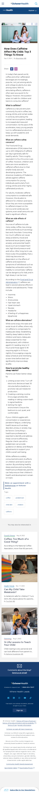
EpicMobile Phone (26, 768)
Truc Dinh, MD (10, 601)
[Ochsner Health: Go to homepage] (19, 3)
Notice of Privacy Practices (26, 721)
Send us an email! (19, 673)
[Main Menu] (3, 3)
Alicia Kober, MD (21, 58)
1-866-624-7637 (28, 687)
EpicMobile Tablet (11, 768)
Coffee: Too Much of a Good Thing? (16, 540)
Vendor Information (24, 725)
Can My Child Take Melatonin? (14, 591)
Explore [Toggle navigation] (32, 10)
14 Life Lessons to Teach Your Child (17, 643)
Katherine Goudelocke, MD (14, 654)
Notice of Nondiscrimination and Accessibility (18, 723)
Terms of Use (12, 725)
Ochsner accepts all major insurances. (19, 729)
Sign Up (21, 710)
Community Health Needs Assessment (19, 764)
